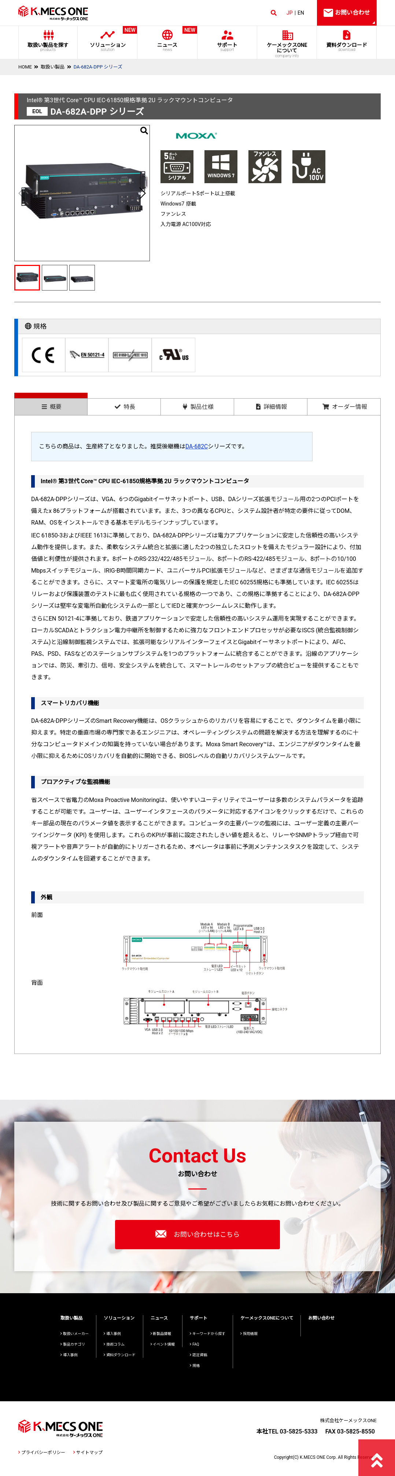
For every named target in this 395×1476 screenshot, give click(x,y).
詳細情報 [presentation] (271, 406)
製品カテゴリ (72, 1344)
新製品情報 (161, 1334)
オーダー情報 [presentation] (344, 406)
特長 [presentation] (125, 406)
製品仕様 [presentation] (198, 406)
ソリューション (107, 39)
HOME (25, 67)
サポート (227, 47)
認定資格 (198, 1355)
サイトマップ (88, 1452)
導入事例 (69, 1355)
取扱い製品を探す (48, 47)
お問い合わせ (321, 1318)
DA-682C (196, 446)
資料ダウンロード (346, 47)
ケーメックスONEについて (266, 1318)
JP (290, 13)
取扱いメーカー (74, 1334)
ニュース (167, 39)
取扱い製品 (52, 67)
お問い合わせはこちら (197, 1234)
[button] (142, 193)
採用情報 (249, 1334)
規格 (195, 1366)
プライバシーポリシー (41, 1452)
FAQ (194, 1344)
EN (301, 13)
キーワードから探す (207, 1334)
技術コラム (114, 1344)
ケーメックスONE (287, 50)
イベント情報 (163, 1344)
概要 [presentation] (52, 406)
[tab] (51, 404)
